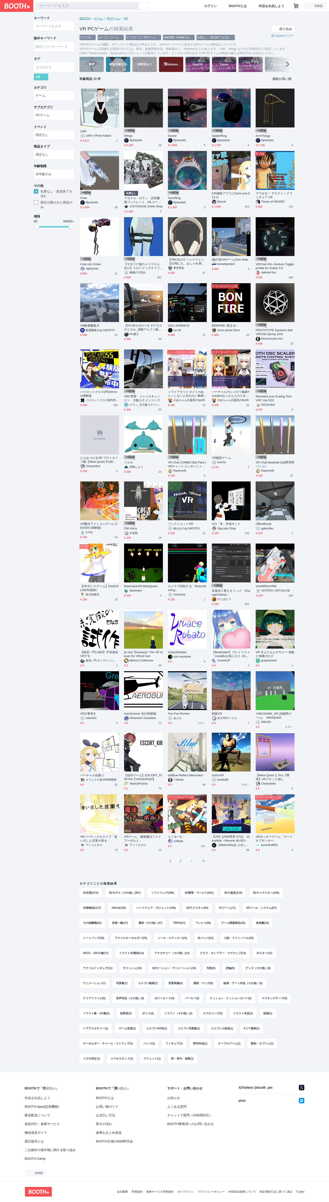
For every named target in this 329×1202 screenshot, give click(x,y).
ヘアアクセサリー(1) (95, 1028)
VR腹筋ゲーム (221, 458)
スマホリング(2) (213, 1013)
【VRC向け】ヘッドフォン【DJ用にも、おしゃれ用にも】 (186, 261)
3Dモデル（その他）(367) (125, 892)
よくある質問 (176, 1106)
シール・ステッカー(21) (172, 938)
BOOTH (85, 18)
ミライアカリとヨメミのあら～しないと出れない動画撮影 (186, 394)
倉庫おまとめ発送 (109, 1132)
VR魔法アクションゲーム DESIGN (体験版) (98, 525)
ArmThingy (263, 135)
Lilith (83, 131)
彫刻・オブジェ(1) (262, 1043)
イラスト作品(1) (243, 1013)
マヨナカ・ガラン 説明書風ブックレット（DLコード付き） (142, 200)
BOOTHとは (238, 6)
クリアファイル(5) (94, 998)
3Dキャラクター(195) (266, 892)
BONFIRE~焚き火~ (225, 325)
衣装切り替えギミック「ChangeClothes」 (231, 592)
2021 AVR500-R (178, 325)
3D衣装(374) (90, 892)
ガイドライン (185, 1191)
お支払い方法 (105, 1115)
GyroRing (174, 198)
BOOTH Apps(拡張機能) (42, 1106)
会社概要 (122, 1191)
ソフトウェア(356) (162, 892)
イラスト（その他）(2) (178, 1013)
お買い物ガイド (107, 1106)
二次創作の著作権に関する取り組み (50, 1150)
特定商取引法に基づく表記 (276, 1191)
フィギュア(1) (174, 1043)
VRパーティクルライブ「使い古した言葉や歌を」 (98, 838)
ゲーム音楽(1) (127, 1028)
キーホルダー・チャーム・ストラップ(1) (108, 1043)
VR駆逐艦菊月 (89, 325)
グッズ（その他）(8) (258, 968)
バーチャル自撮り (92, 775)
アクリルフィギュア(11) (97, 968)
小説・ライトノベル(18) (238, 938)
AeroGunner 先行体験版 (140, 713)
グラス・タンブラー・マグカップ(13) (223, 953)
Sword (172, 135)
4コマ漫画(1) (251, 1028)
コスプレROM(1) (156, 1028)
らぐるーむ (175, 836)
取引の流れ (104, 1124)
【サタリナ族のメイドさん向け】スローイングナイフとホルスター (142, 266)
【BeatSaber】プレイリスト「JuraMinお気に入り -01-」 (231, 654)
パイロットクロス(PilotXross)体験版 (98, 393)
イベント (40, 126)
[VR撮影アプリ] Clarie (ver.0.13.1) (231, 195)
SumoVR (218, 775)
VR (126, 18)
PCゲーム (113, 18)
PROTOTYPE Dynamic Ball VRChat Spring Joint (274, 332)
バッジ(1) (149, 1043)
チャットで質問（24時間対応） (189, 1115)
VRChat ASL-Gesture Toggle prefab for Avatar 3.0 (275, 266)
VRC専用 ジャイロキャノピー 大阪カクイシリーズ (142, 398)
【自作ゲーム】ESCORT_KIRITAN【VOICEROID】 (143, 777)
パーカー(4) (192, 998)
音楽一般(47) (120, 923)
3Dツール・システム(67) (261, 907)
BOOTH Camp (35, 1158)
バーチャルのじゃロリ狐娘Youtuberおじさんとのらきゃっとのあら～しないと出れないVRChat (231, 394)
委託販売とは (34, 1141)
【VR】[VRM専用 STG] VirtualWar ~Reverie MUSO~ (231, 838)
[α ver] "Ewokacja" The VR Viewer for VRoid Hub (143, 654)
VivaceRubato (177, 652)
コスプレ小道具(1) (222, 1028)
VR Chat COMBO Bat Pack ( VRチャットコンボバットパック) (187, 464)
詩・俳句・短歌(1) (182, 1058)
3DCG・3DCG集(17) (96, 953)
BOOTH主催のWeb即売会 (114, 1141)
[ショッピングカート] (296, 6)
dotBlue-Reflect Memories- (186, 775)
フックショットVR (180, 524)
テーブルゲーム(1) (229, 1043)
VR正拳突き (88, 713)
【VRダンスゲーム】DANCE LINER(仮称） (99, 588)
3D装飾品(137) (92, 907)
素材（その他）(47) (150, 923)
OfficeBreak (263, 524)
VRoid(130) (118, 907)
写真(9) (211, 968)
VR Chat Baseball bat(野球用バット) (275, 464)
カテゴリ (40, 87)
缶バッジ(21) (205, 938)
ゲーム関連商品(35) (233, 923)
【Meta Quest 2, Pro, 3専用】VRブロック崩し (272, 777)
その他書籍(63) (92, 923)
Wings (128, 135)
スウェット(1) (152, 1058)
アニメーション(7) (94, 983)
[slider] (36, 226)
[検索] (134, 6)
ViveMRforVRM (266, 586)
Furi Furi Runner (179, 713)
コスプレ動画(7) (148, 983)
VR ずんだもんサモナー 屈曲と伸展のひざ (275, 654)
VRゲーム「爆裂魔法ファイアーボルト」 (142, 838)
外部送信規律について (242, 1191)
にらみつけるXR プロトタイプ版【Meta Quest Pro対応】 (99, 460)
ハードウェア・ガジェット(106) (156, 907)
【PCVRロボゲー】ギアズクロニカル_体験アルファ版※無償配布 (143, 327)
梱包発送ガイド (36, 1132)
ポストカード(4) (164, 998)
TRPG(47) (179, 923)
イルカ (128, 462)
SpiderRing (219, 135)
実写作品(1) (200, 1043)
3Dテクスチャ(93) (197, 907)
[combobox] (87, 6)
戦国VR (217, 713)
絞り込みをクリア (282, 35)
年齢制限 (40, 166)
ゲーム (98, 18)
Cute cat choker (90, 264)
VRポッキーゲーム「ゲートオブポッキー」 (274, 838)
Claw (83, 198)
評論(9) (230, 968)
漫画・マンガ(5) (203, 983)
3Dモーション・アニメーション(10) (174, 968)
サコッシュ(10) (132, 968)
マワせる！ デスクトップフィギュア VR (274, 195)
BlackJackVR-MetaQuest (140, 586)
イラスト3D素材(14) (131, 953)
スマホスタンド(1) (122, 1058)
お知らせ (173, 1098)
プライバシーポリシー (211, 1191)
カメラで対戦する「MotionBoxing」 (187, 588)
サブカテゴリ (43, 107)
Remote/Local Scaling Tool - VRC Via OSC (274, 398)
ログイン (210, 6)
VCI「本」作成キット (226, 524)
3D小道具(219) (233, 892)
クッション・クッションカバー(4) (231, 998)
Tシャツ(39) (203, 923)
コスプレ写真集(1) (189, 1028)
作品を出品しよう (271, 6)
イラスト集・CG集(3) (96, 1013)
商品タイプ (42, 146)
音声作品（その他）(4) (130, 998)
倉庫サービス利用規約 (160, 1191)
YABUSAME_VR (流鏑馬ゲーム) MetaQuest (274, 715)
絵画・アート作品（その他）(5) (243, 983)
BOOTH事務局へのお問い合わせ (190, 1124)
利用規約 (137, 1191)
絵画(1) (267, 1013)
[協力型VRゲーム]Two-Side (230, 259)
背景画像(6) (175, 983)
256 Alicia (130, 528)
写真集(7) (122, 983)
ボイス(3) (148, 1013)
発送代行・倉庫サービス (42, 1124)
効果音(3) (126, 1013)
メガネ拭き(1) (91, 1058)
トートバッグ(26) (93, 938)
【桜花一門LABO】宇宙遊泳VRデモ (99, 654)
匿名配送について (37, 1115)
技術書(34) (262, 923)
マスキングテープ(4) (274, 998)
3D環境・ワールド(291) (199, 892)
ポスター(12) (264, 953)
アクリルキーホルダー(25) (131, 938)
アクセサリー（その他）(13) (171, 953)
